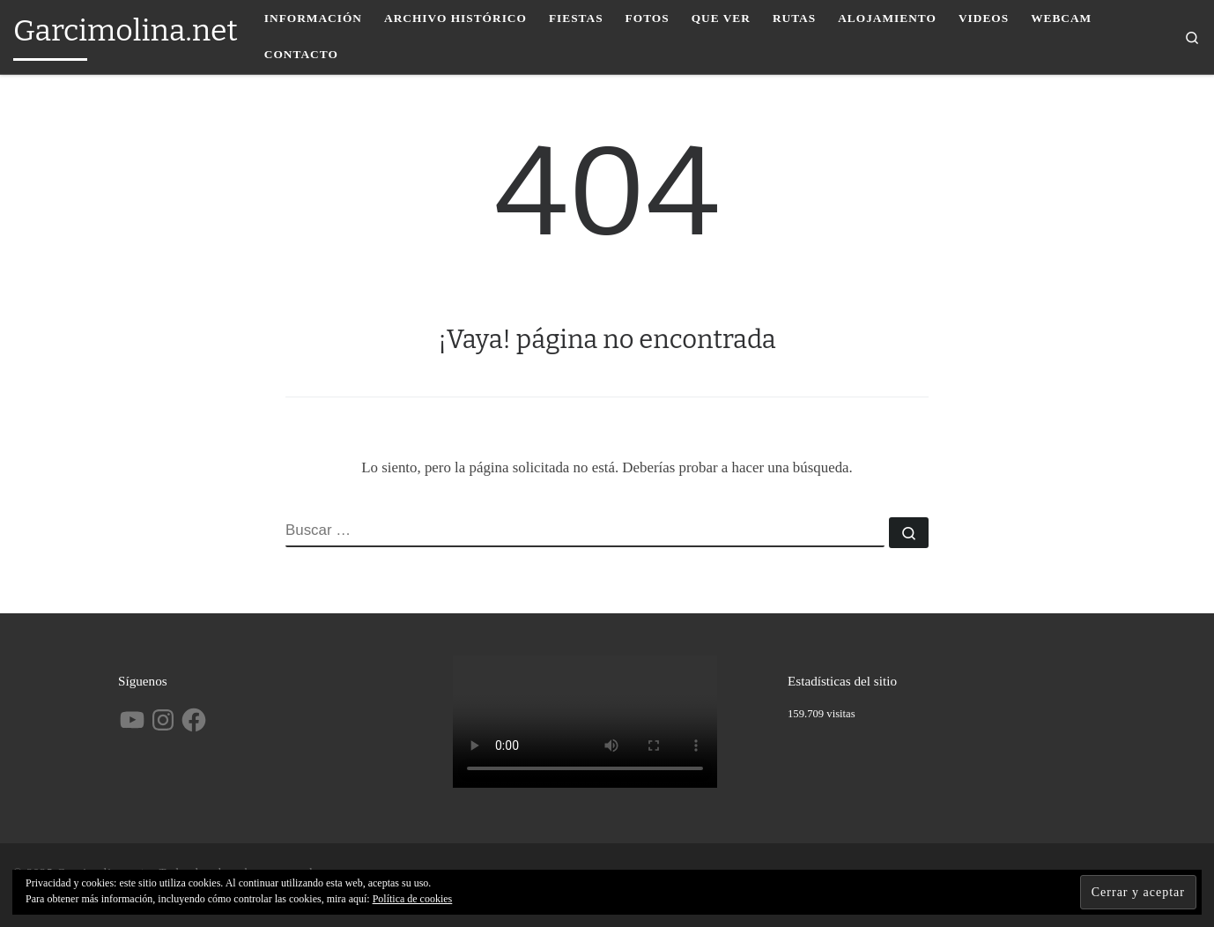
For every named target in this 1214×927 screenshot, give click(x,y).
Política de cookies (413, 899)
